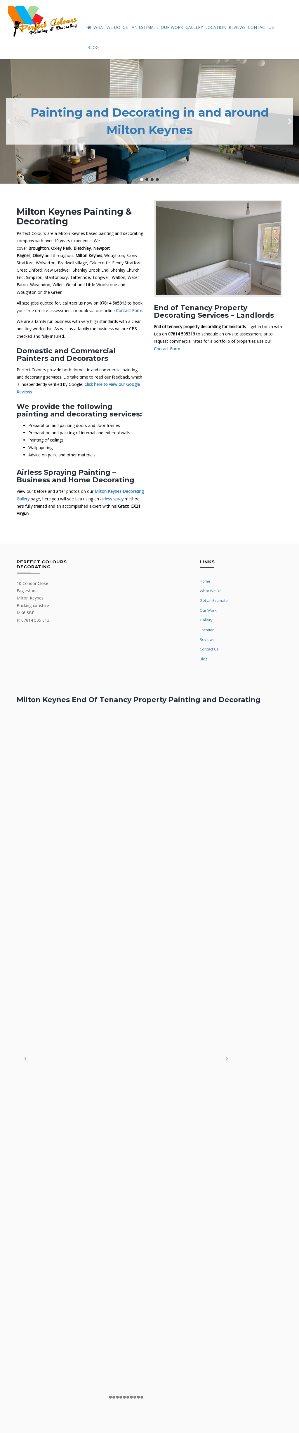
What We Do (106, 27)
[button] (9, 121)
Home (205, 581)
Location (215, 27)
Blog (93, 47)
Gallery (194, 27)
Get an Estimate (141, 27)
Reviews (237, 27)
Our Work (172, 27)
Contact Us (261, 27)
